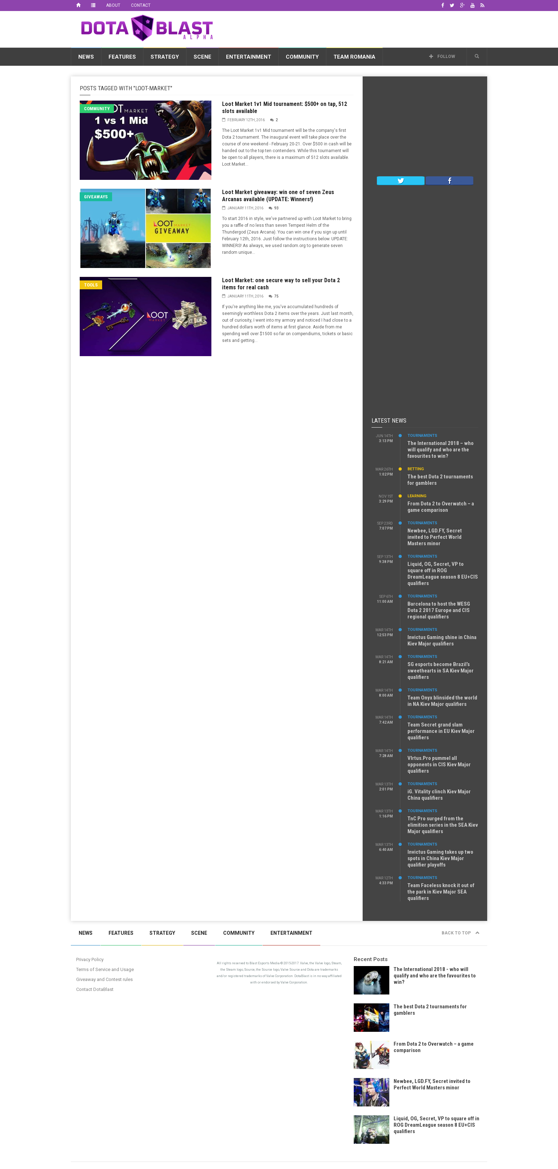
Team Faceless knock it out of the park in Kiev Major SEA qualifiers (440, 891)
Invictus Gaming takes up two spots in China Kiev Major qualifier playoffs (440, 858)
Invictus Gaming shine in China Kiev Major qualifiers (442, 640)
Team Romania (354, 57)
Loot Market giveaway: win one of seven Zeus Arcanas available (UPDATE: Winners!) (278, 196)
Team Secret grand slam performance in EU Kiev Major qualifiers (441, 731)
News (86, 57)
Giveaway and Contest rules (104, 979)
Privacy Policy (90, 959)
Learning (416, 496)
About (113, 5)
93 (276, 208)
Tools (91, 285)
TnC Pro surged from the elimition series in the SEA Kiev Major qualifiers (442, 825)
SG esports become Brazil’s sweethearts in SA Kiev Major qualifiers (440, 670)
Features (122, 57)
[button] (477, 56)
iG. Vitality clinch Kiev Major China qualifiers (439, 794)
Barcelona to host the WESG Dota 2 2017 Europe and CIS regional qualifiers (438, 610)
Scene (202, 57)
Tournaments (422, 435)
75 (276, 296)
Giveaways (96, 196)
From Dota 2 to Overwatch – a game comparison (440, 506)
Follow (442, 56)
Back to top (461, 933)
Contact (141, 5)
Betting (415, 469)
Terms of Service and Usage (105, 969)
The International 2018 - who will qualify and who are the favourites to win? (435, 975)
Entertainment (248, 57)
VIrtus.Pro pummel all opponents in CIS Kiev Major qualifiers (439, 764)
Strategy (165, 57)
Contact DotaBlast (95, 989)
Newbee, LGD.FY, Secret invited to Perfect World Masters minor (434, 537)
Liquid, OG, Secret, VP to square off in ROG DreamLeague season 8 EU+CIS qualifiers (442, 573)
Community (302, 57)
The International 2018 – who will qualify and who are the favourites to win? (440, 449)
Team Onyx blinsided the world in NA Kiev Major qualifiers (442, 701)
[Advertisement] (357, 28)
